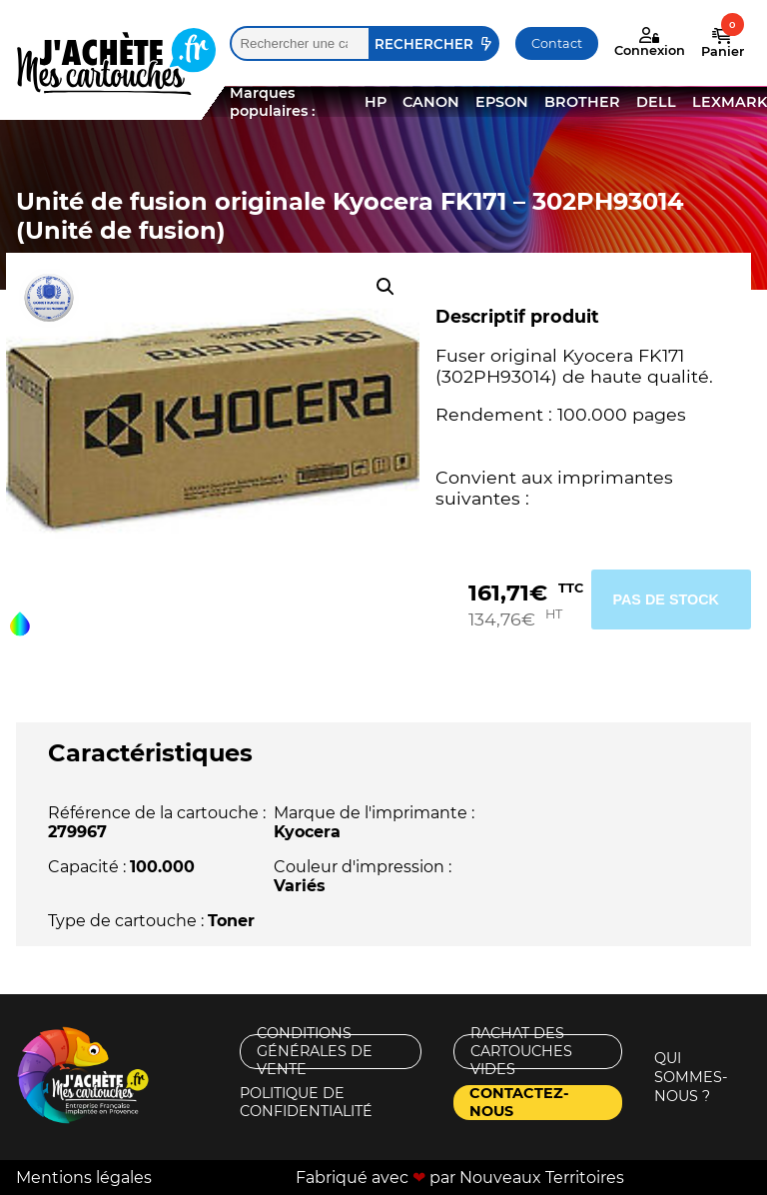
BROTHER (582, 102)
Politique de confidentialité (306, 1102)
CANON (430, 102)
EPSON (501, 102)
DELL (656, 102)
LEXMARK (729, 102)
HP (375, 102)
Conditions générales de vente (315, 1051)
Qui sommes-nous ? (691, 1077)
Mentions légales (84, 1177)
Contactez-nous (519, 1102)
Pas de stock (665, 599)
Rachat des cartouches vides (521, 1051)
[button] (385, 287)
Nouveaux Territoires (541, 1177)
